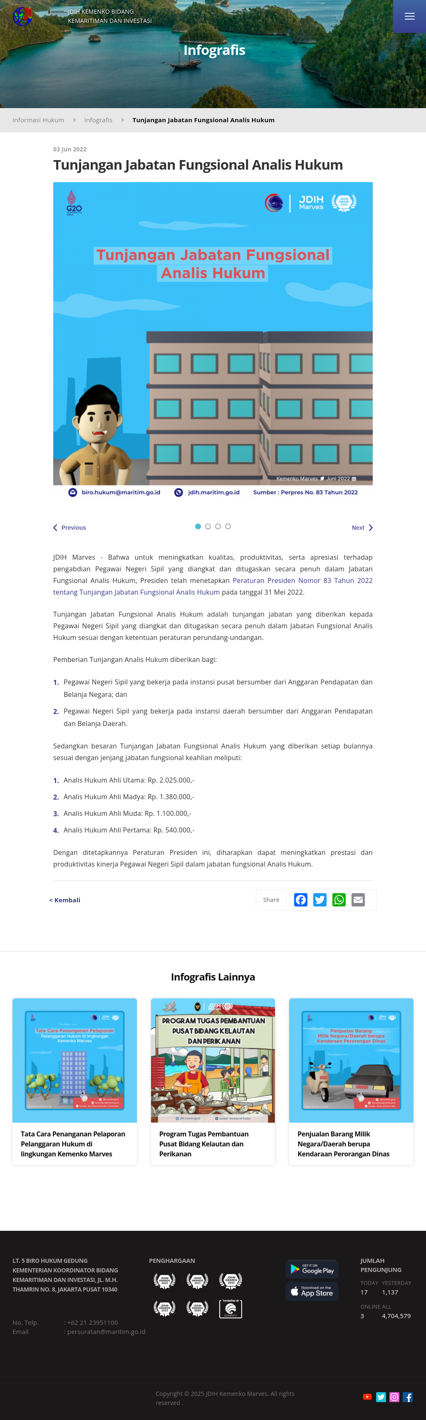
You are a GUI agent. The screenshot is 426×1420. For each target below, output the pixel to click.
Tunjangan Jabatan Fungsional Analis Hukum (204, 120)
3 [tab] (218, 526)
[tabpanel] (213, 341)
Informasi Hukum (38, 120)
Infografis (98, 120)
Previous (74, 527)
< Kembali (64, 900)
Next (358, 527)
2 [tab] (208, 526)
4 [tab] (228, 526)
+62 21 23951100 (92, 1322)
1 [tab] (198, 526)
